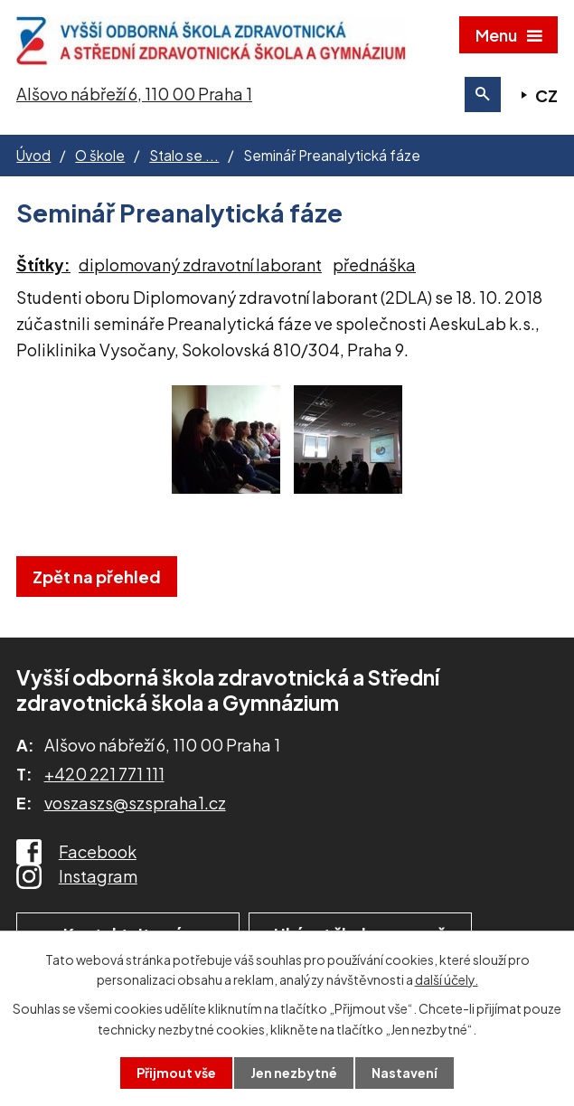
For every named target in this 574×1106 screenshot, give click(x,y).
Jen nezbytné (293, 1072)
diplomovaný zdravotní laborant (200, 264)
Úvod (33, 155)
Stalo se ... (184, 155)
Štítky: (43, 264)
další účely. (446, 979)
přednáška (374, 264)
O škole (100, 155)
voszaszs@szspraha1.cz (135, 802)
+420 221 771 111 (104, 773)
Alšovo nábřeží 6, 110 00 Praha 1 (134, 93)
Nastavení (405, 1072)
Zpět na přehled (97, 576)
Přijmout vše (176, 1072)
